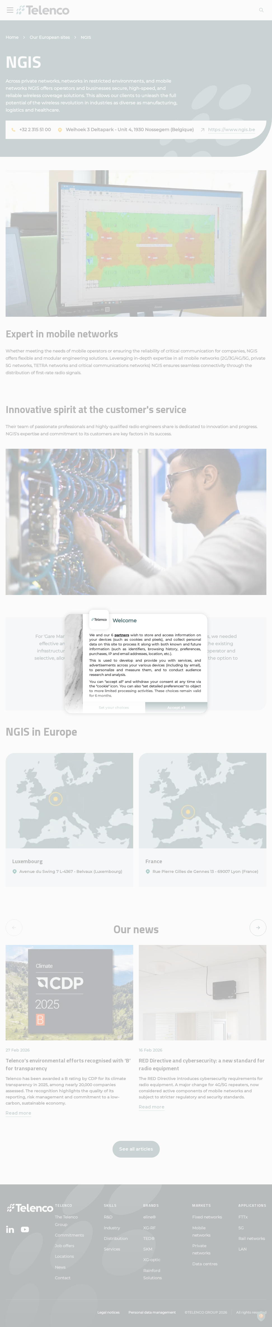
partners (121, 635)
